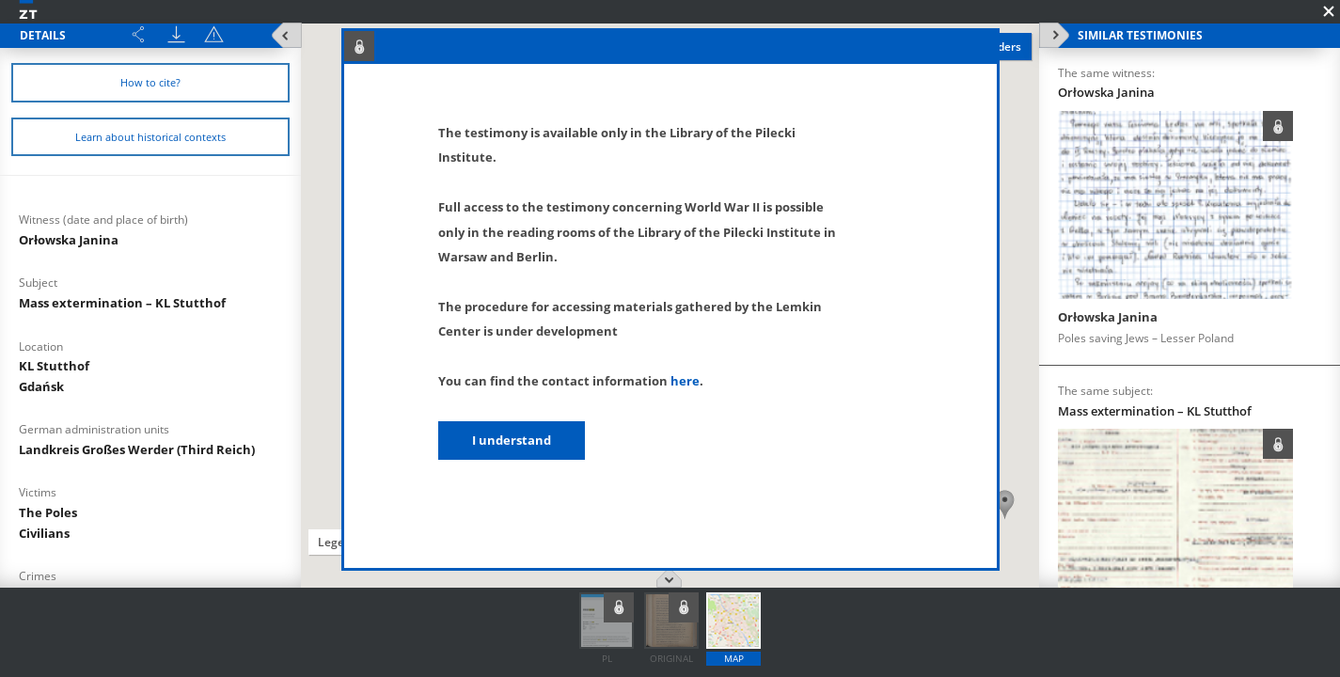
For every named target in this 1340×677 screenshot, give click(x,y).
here (685, 380)
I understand (511, 440)
